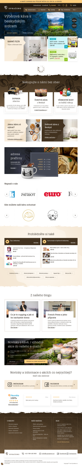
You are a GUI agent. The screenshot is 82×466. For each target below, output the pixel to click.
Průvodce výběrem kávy (15, 139)
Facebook (61, 454)
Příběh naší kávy (28, 33)
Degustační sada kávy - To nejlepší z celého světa (58, 56)
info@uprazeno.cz (46, 454)
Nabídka (36, 242)
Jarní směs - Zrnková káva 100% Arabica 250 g (57, 43)
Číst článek (14, 327)
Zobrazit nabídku (12, 33)
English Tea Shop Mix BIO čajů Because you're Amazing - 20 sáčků (24, 263)
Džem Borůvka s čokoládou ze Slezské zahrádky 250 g (63, 254)
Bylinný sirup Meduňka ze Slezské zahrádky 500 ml (63, 260)
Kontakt (13, 168)
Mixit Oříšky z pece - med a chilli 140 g (59, 248)
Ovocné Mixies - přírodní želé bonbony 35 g (24, 256)
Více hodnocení (13, 405)
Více (74, 10)
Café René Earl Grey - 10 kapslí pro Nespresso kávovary (24, 248)
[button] (30, 10)
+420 (29, 454)
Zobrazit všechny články (63, 442)
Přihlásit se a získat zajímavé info (35, 361)
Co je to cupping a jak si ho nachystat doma (22, 316)
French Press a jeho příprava (57, 316)
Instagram (71, 454)
